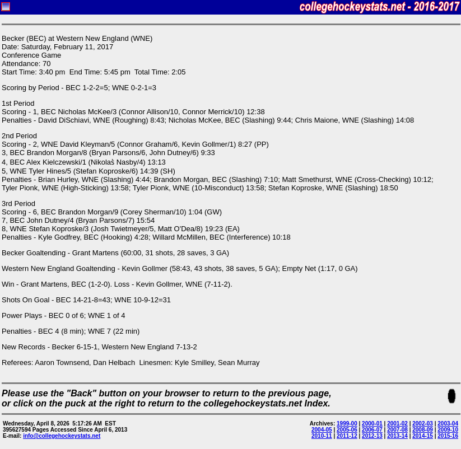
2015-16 (447, 436)
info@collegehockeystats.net (61, 436)
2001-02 (397, 423)
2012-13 (372, 436)
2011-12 (347, 436)
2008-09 (422, 430)
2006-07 (372, 430)
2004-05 (321, 430)
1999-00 (347, 423)
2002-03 (422, 423)
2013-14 (397, 436)
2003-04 (447, 423)
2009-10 (447, 430)
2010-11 (321, 436)
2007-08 (397, 430)
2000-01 (372, 423)
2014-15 (422, 436)
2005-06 (347, 430)
